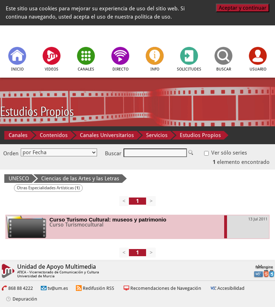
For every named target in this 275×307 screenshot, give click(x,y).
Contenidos (54, 135)
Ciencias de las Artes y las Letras (80, 178)
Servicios (157, 135)
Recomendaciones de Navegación (165, 288)
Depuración (25, 299)
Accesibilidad (231, 288)
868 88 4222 (20, 288)
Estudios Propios (200, 135)
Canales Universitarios (107, 135)
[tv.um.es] (36, 35)
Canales (18, 135)
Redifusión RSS (98, 288)
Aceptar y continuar (242, 8)
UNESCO (19, 178)
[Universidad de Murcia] (239, 35)
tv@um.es (58, 288)
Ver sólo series (225, 153)
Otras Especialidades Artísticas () (48, 187)
